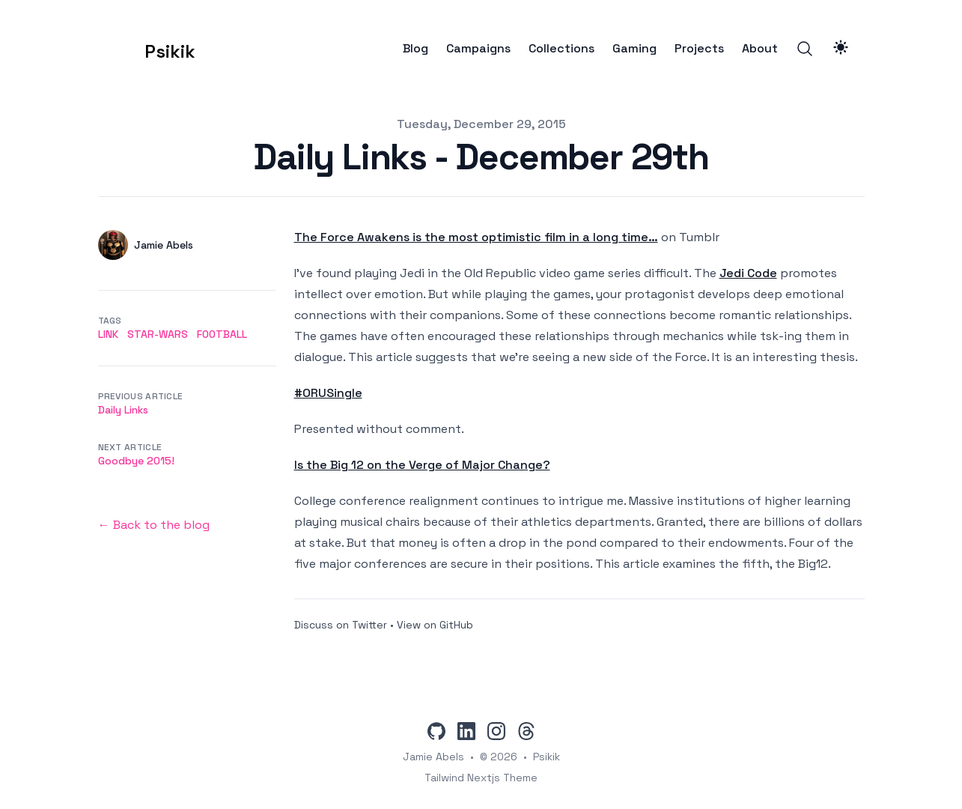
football (222, 334)
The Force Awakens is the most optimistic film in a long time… (476, 237)
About (760, 48)
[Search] (805, 49)
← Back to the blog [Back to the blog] (154, 525)
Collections (561, 48)
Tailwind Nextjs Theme (481, 777)
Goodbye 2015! (136, 460)
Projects (699, 48)
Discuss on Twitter (340, 624)
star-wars (157, 334)
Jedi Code (748, 273)
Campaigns (478, 48)
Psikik (546, 756)
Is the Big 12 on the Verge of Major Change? (422, 465)
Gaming (634, 48)
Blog (415, 48)
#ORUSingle (328, 393)
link (108, 334)
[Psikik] (146, 48)
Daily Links (123, 409)
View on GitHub (435, 624)
